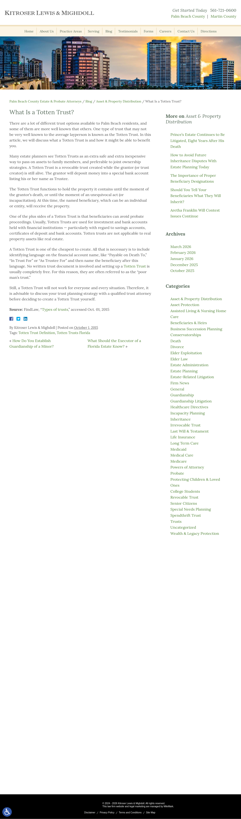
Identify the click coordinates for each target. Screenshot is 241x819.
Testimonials (127, 31)
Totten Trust (135, 266)
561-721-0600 (223, 10)
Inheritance (180, 419)
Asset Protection (184, 304)
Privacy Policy (107, 813)
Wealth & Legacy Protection (194, 533)
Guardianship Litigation (191, 401)
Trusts (176, 521)
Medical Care (181, 455)
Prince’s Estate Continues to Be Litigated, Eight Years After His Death (197, 140)
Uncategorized (183, 527)
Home (29, 31)
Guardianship (182, 395)
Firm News (179, 383)
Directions (209, 31)
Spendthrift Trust (185, 515)
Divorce (177, 346)
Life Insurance (182, 437)
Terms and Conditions (130, 813)
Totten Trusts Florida (73, 333)
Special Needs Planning (190, 509)
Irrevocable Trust (185, 425)
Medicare (178, 461)
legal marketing (137, 807)
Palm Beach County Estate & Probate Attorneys (45, 101)
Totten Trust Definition (36, 333)
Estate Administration (189, 364)
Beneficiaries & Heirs (188, 322)
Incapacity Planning (187, 413)
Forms (148, 31)
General (177, 389)
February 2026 (183, 252)
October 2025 (182, 270)
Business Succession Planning (196, 329)
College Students (185, 491)
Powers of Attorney (187, 467)
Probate (177, 473)
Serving (93, 31)
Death (175, 341)
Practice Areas (71, 31)
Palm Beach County (188, 16)
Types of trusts (55, 309)
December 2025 (184, 264)
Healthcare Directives (189, 407)
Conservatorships (185, 334)
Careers (166, 31)
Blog (108, 31)
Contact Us (185, 31)
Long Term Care (184, 443)
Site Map (150, 813)
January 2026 (181, 258)
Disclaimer (89, 813)
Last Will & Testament (189, 431)
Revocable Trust (184, 497)
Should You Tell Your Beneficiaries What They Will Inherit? (195, 195)
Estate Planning (183, 371)
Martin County (223, 16)
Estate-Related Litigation (192, 376)
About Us (47, 31)
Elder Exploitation (186, 352)
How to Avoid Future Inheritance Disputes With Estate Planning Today (193, 161)
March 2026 (180, 246)
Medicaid (178, 449)
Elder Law (179, 359)
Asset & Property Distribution (118, 101)
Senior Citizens (183, 503)
